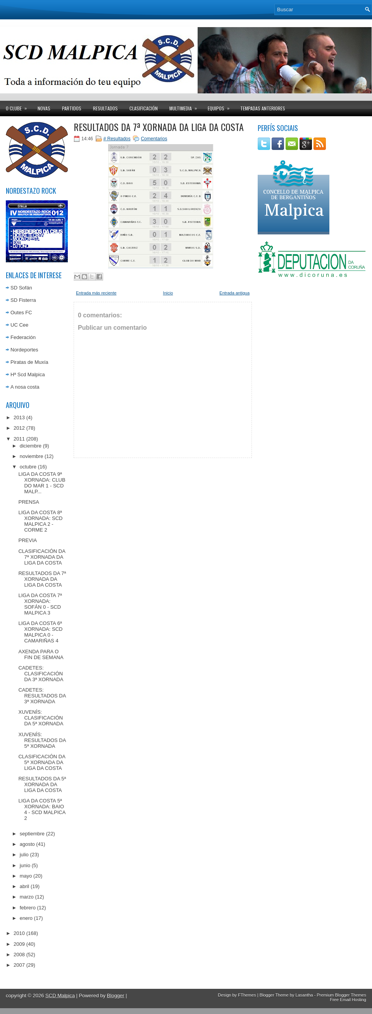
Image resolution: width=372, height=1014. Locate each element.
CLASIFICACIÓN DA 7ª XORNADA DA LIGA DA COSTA (41, 557)
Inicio (168, 293)
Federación (23, 337)
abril (24, 886)
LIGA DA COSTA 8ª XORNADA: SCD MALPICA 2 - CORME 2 (40, 521)
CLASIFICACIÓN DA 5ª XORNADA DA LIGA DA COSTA (41, 762)
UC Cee (19, 325)
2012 (19, 428)
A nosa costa (24, 387)
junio (25, 865)
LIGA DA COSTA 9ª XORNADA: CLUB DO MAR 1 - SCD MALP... (41, 482)
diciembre (30, 446)
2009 (19, 944)
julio (24, 854)
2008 (19, 954)
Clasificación (143, 108)
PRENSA (28, 502)
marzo (27, 897)
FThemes (247, 995)
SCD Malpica (60, 996)
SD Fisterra (23, 300)
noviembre (31, 456)
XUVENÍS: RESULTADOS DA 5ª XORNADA (41, 740)
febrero (28, 908)
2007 (19, 965)
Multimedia (185, 106)
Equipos (221, 106)
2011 (19, 439)
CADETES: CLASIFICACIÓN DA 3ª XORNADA (40, 673)
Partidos (71, 108)
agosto (27, 844)
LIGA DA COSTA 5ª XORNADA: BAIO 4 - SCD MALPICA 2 (41, 809)
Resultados (105, 108)
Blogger (115, 996)
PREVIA (27, 540)
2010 (19, 933)
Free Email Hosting (348, 999)
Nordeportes (24, 350)
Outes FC (21, 312)
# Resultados (117, 138)
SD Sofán (21, 288)
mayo (26, 876)
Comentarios (154, 138)
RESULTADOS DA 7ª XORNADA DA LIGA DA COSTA (42, 579)
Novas (44, 108)
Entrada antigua (234, 293)
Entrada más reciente (96, 293)
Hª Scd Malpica (27, 374)
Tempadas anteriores (262, 108)
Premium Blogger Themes (341, 995)
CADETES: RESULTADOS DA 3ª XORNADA (41, 695)
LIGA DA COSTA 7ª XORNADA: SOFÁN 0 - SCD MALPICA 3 (40, 604)
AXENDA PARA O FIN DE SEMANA (40, 654)
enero (26, 918)
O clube (19, 106)
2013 (19, 417)
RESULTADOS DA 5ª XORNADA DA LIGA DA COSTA (42, 784)
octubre (28, 467)
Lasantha (304, 995)
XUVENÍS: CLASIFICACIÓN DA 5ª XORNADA (40, 717)
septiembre (32, 834)
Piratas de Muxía (29, 362)
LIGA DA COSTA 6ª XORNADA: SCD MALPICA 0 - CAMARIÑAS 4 (40, 632)
